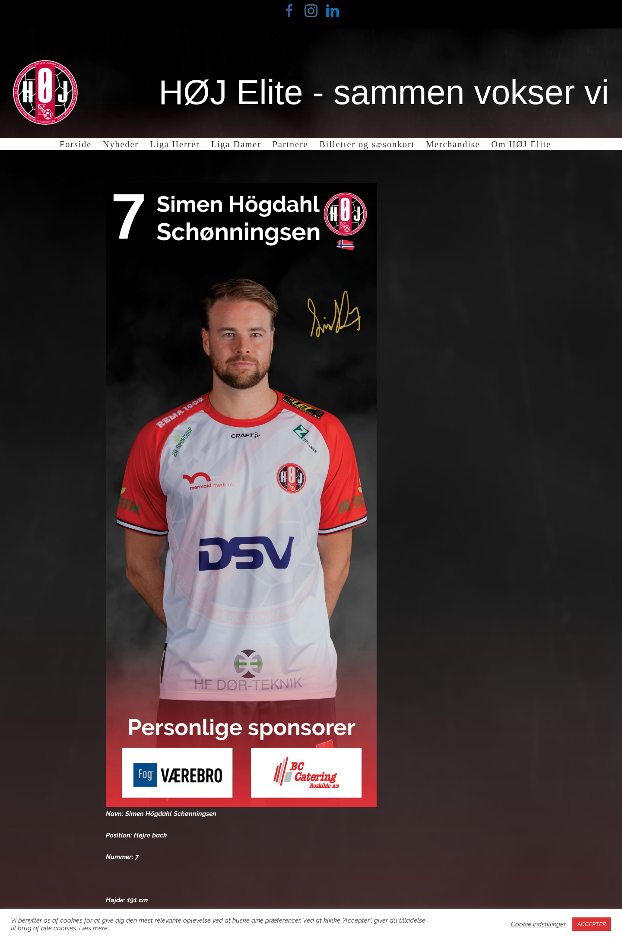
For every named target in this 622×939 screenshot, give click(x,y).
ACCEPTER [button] (592, 924)
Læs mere (93, 928)
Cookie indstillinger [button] (538, 924)
